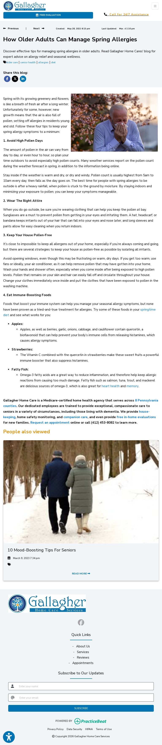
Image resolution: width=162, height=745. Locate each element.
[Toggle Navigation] (155, 6)
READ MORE (81, 573)
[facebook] (81, 621)
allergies (43, 62)
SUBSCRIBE (81, 708)
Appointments (82, 663)
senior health (28, 62)
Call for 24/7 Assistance (129, 14)
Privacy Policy (55, 729)
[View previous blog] (11, 28)
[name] (85, 686)
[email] (85, 698)
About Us (83, 646)
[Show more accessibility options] (9, 737)
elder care (12, 62)
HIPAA (89, 729)
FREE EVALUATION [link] (48, 15)
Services (83, 652)
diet (53, 62)
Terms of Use (104, 729)
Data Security (74, 729)
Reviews (83, 657)
